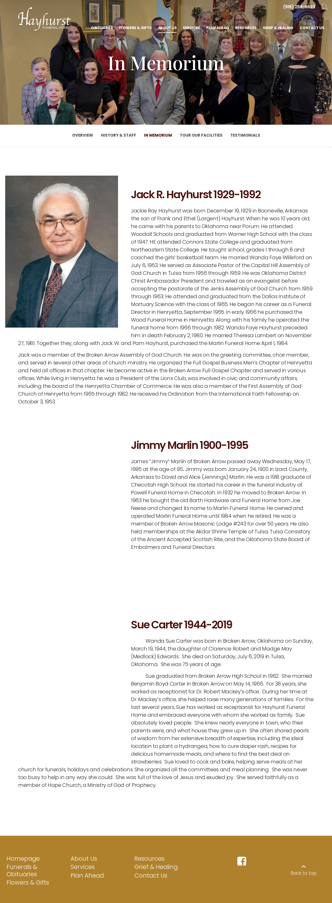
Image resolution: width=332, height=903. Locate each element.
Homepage (23, 839)
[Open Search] (325, 7)
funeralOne (315, 894)
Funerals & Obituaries (21, 851)
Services (83, 847)
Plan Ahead (87, 856)
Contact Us (150, 856)
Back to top (303, 854)
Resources (149, 839)
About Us (84, 839)
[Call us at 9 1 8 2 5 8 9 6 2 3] (299, 7)
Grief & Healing (156, 847)
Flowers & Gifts (27, 863)
